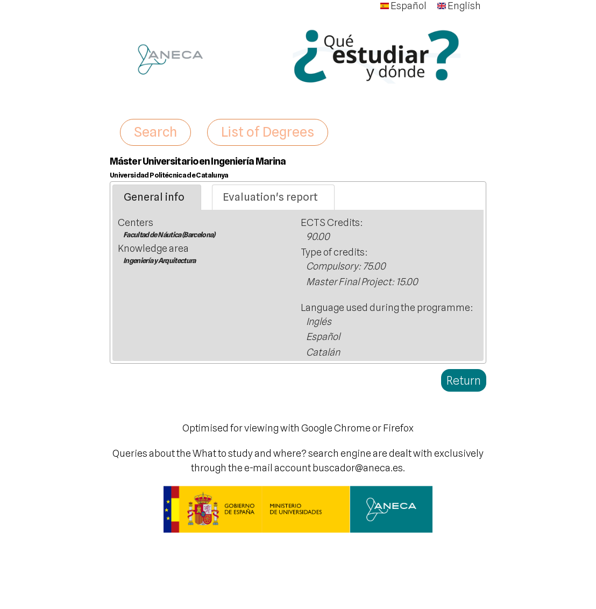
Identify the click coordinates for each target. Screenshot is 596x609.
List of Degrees (267, 132)
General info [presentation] (154, 196)
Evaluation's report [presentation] (270, 196)
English (459, 5)
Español (403, 5)
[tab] (156, 197)
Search (155, 132)
